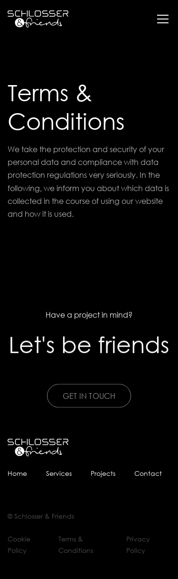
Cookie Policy (19, 544)
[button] (160, 19)
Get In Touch (89, 403)
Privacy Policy (138, 544)
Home (17, 473)
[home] (38, 19)
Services (59, 473)
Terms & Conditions (75, 544)
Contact (148, 473)
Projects (103, 473)
